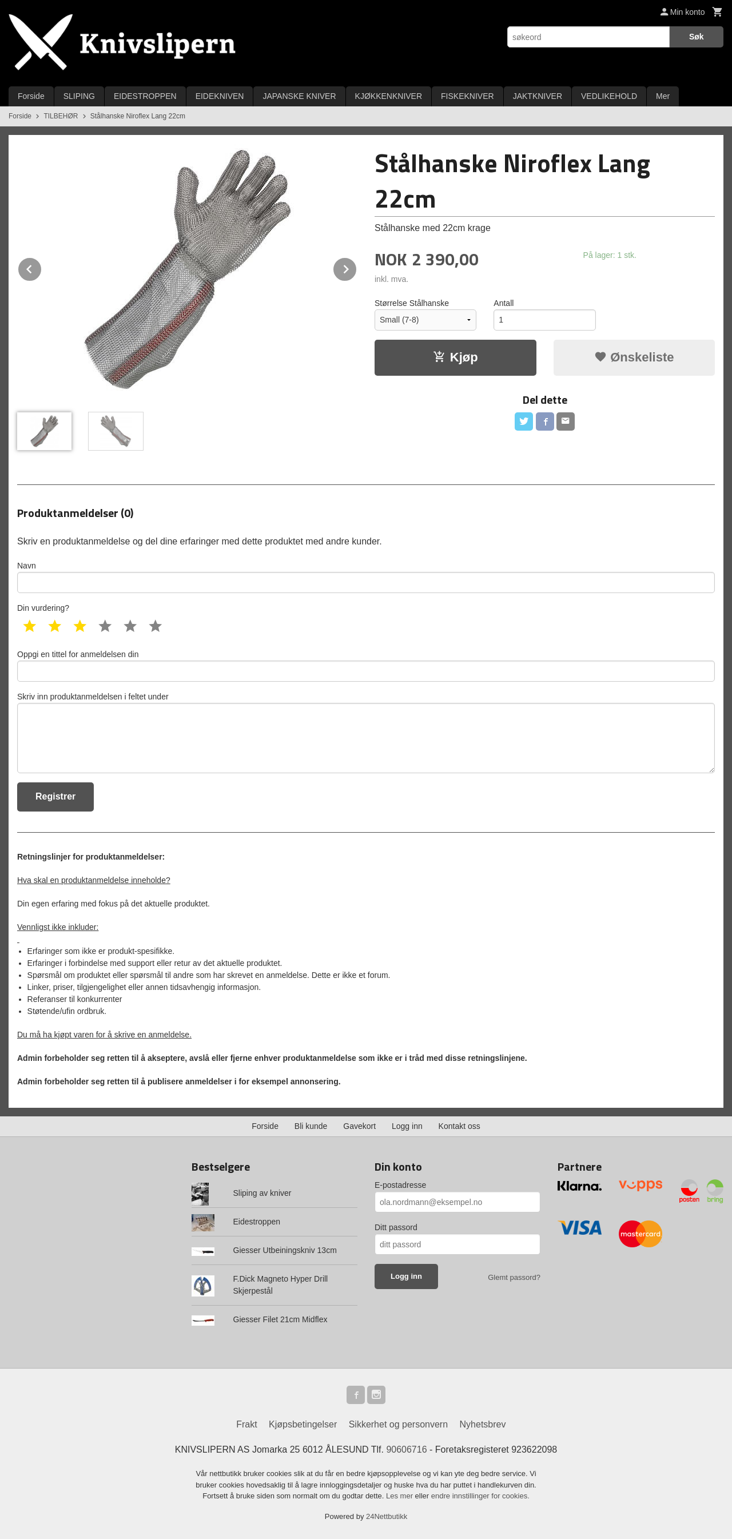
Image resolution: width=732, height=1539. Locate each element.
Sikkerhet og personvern (398, 1424)
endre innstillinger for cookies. (480, 1496)
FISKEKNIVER (467, 96)
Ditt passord (396, 1227)
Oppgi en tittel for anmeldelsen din (366, 666)
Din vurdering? (43, 608)
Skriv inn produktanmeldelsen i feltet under (366, 732)
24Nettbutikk (386, 1516)
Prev (41, 267)
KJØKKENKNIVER (388, 96)
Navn (366, 577)
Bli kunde (311, 1126)
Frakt (246, 1424)
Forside (31, 96)
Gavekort (359, 1126)
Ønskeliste (634, 357)
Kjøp (455, 357)
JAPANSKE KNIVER (299, 96)
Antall (504, 303)
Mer (663, 96)
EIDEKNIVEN (220, 96)
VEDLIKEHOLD (609, 96)
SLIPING (79, 96)
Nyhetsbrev (483, 1424)
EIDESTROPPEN (145, 96)
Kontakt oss (459, 1126)
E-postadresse (400, 1185)
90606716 (406, 1449)
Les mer (400, 1496)
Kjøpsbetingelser (303, 1424)
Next (356, 267)
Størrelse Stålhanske (412, 303)
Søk (696, 36)
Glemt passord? (514, 1277)
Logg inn (407, 1126)
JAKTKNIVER (537, 96)
